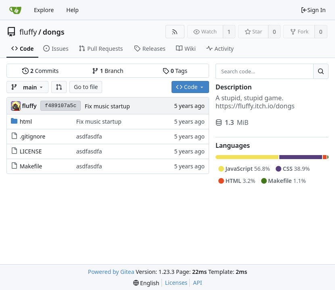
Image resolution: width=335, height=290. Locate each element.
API (197, 282)
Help (72, 10)
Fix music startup (107, 106)
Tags (175, 71)
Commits (40, 71)
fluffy (28, 32)
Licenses (176, 282)
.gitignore (33, 136)
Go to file (86, 87)
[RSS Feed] (174, 31)
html (26, 121)
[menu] (146, 283)
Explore (44, 10)
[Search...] (321, 71)
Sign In (313, 10)
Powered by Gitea (111, 272)
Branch (108, 71)
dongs (54, 32)
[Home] (15, 10)
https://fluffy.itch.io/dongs (255, 106)
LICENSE (31, 151)
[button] (59, 87)
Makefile (31, 166)
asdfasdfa (89, 136)
